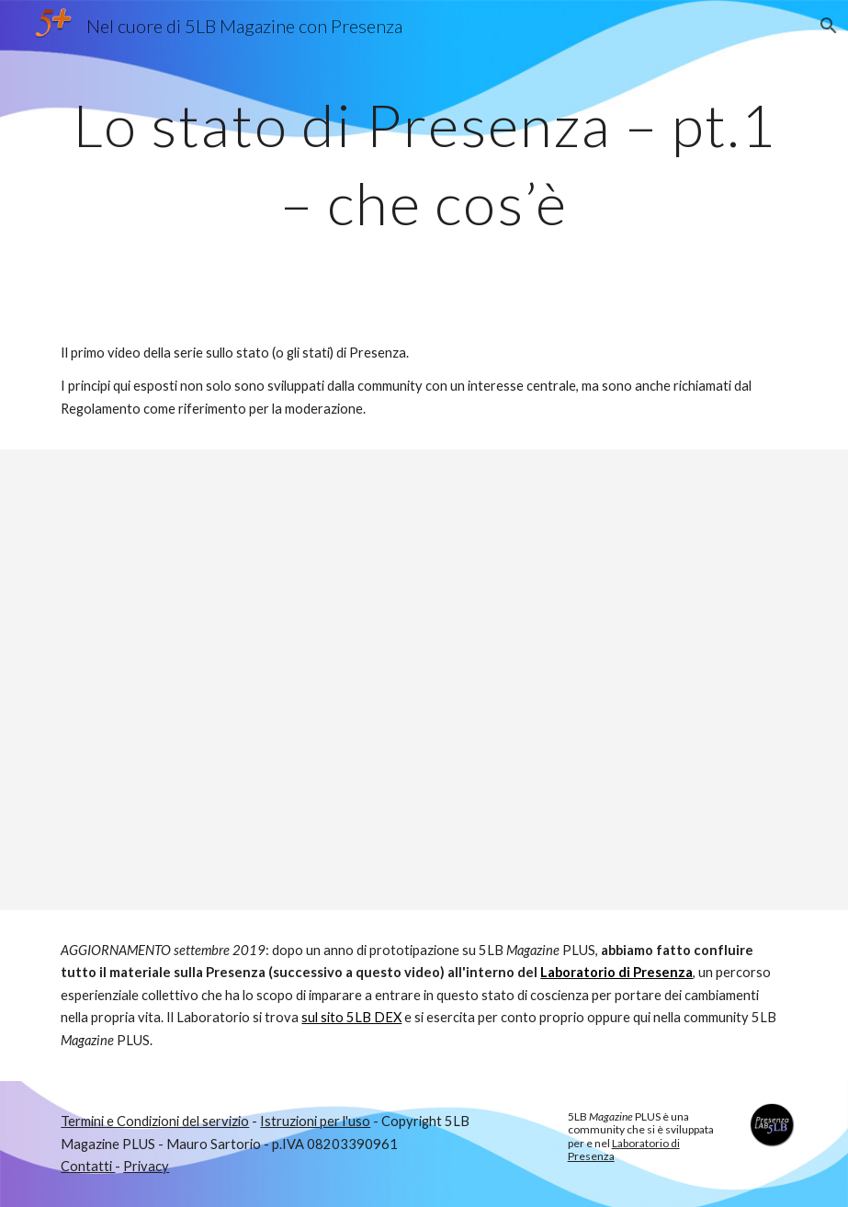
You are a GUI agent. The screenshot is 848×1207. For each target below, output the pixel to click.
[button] (826, 26)
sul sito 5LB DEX (351, 1017)
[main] (423, 157)
